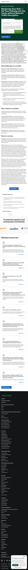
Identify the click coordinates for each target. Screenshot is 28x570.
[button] (19, 567)
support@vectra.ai (4, 554)
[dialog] (19, 562)
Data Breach (3, 456)
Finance (2, 480)
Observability (3, 402)
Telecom (2, 492)
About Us (2, 541)
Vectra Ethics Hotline (4, 568)
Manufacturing (3, 486)
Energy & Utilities (4, 479)
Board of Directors (4, 544)
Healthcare (3, 483)
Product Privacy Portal (4, 566)
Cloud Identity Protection (5, 440)
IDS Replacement (4, 434)
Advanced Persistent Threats (6, 454)
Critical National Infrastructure (6, 477)
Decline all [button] (22, 565)
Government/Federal (4, 482)
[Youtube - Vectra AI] (9, 560)
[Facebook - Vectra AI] (7, 560)
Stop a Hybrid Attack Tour (5, 424)
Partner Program (4, 531)
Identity (2, 409)
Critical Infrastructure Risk (5, 446)
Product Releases (4, 505)
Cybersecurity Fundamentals (6, 525)
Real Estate (3, 489)
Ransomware (3, 459)
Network (2, 406)
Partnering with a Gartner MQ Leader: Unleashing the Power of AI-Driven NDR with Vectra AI (14, 208)
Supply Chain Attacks (4, 460)
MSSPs (2, 532)
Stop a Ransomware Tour (5, 426)
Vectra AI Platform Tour (5, 423)
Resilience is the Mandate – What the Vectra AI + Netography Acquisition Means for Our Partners (13, 202)
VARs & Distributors (4, 535)
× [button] (25, 556)
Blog (2, 522)
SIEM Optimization (4, 437)
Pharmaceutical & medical (5, 488)
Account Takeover (4, 453)
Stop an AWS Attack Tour (5, 427)
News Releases (3, 547)
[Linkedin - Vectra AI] (2, 560)
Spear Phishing (3, 466)
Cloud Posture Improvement (5, 443)
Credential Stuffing (4, 469)
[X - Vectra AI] (4, 560)
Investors (2, 546)
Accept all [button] (15, 565)
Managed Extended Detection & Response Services (11, 411)
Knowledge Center (4, 503)
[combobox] (24, 556)
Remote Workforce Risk (5, 448)
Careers (2, 549)
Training (2, 512)
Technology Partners (4, 534)
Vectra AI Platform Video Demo (6, 421)
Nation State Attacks (4, 457)
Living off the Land (4, 472)
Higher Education (4, 485)
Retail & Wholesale (4, 491)
